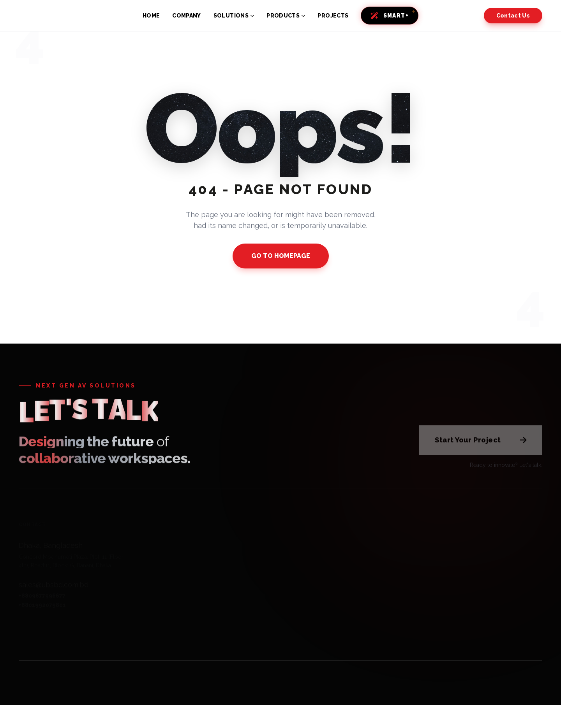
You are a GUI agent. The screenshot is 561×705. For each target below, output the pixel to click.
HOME (151, 15)
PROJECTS (333, 15)
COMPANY (186, 15)
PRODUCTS (285, 15)
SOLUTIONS (233, 15)
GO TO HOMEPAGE (280, 256)
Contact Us (513, 15)
